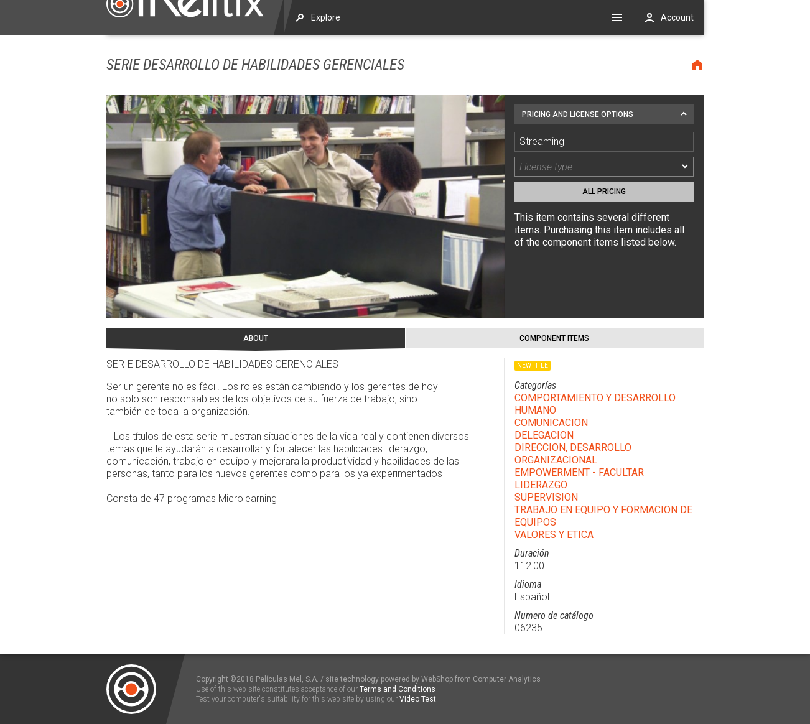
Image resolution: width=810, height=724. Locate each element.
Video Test (417, 699)
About (255, 338)
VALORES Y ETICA (554, 535)
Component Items (554, 338)
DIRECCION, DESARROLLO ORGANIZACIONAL (572, 454)
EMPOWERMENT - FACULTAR (579, 472)
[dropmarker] (685, 167)
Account (677, 17)
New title (532, 365)
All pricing (604, 191)
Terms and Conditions (397, 689)
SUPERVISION (546, 497)
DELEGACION (544, 435)
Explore (325, 17)
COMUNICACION (551, 423)
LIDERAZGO (540, 485)
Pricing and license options (577, 114)
